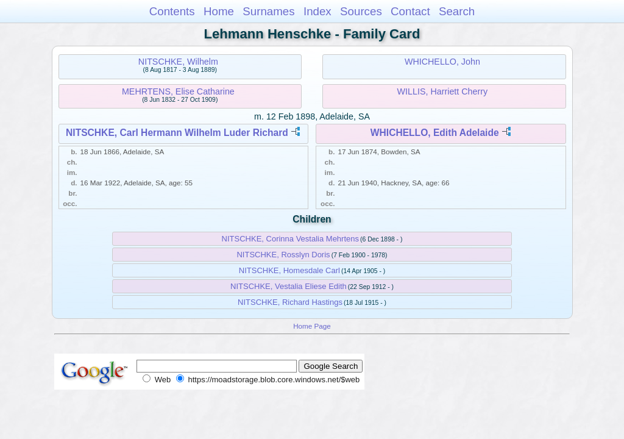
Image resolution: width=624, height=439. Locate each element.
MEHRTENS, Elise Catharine (178, 91)
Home (219, 11)
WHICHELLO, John (442, 61)
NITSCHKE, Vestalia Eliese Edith (288, 286)
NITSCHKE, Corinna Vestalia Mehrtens (290, 238)
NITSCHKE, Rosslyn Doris (283, 254)
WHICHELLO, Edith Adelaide (434, 132)
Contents (172, 11)
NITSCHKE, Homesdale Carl (289, 270)
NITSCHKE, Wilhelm (178, 61)
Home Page (312, 326)
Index (317, 11)
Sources (361, 11)
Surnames (268, 11)
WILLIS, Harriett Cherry (442, 91)
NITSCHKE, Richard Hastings (290, 302)
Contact (410, 11)
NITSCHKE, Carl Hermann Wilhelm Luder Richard (177, 132)
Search (457, 11)
